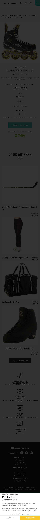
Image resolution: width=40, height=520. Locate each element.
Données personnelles (22, 487)
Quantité (19, 110)
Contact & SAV (21, 473)
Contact (5, 489)
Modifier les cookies (16, 489)
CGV (33, 487)
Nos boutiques (21, 462)
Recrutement (21, 464)
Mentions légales (8, 487)
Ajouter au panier (20, 125)
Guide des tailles (21, 481)
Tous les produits (20, 361)
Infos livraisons (21, 475)
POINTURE (20, 97)
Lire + (20, 93)
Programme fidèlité (21, 478)
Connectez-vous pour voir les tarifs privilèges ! (20, 78)
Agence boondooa (30, 489)
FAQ (21, 470)
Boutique (14, 15)
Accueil (4, 15)
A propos (21, 460)
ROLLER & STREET (28, 15)
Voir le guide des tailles (20, 106)
